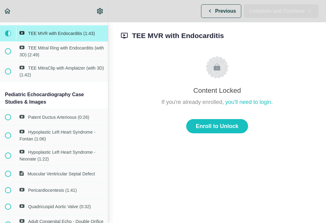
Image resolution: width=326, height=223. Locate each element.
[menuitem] (100, 11)
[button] (7, 11)
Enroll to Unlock (217, 126)
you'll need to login (248, 102)
